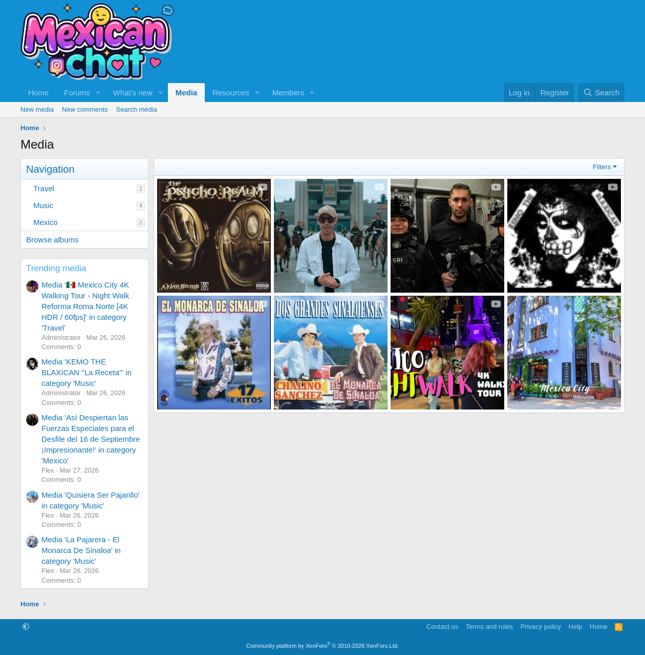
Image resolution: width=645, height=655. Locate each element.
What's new (133, 92)
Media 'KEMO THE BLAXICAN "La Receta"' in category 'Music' (86, 372)
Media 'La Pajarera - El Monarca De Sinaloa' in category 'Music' (81, 550)
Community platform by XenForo (322, 646)
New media (37, 109)
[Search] (601, 92)
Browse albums (52, 239)
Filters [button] (602, 167)
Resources (230, 92)
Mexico (45, 222)
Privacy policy (541, 626)
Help (576, 626)
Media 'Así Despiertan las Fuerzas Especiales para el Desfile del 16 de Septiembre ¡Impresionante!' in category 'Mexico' (90, 439)
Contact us (442, 626)
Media (187, 92)
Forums (77, 92)
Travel (43, 188)
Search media (136, 109)
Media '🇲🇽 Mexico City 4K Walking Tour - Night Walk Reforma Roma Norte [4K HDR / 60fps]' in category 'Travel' (85, 306)
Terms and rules (489, 626)
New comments (85, 109)
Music (43, 205)
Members (288, 92)
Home (38, 92)
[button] (98, 92)
